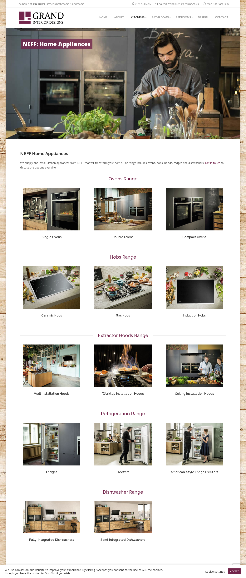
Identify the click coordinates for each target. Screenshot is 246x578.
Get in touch (212, 163)
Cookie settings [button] (215, 571)
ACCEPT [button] (234, 571)
